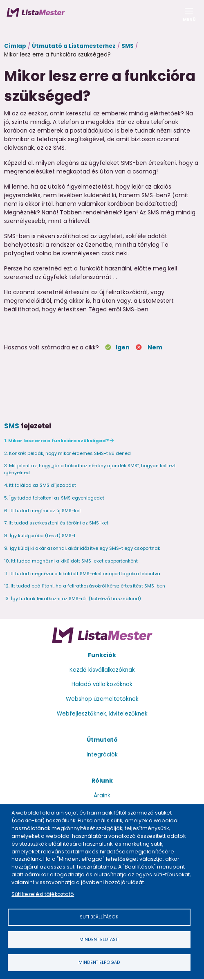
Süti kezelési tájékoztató (42, 894)
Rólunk (102, 780)
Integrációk (102, 754)
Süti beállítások (99, 917)
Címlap (15, 46)
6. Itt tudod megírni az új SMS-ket (42, 510)
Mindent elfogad (99, 962)
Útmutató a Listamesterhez (74, 46)
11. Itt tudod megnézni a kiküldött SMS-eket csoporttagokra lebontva (82, 573)
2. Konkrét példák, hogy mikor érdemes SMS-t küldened (67, 453)
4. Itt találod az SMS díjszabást (40, 485)
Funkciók (102, 655)
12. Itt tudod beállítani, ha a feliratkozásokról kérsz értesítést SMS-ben (84, 586)
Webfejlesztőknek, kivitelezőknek (102, 714)
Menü (189, 17)
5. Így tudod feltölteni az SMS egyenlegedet (54, 498)
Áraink (102, 795)
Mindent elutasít (99, 939)
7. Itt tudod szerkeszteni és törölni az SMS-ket (56, 523)
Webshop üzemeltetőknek (102, 699)
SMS (127, 46)
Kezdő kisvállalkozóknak (102, 670)
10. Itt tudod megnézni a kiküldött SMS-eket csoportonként (71, 561)
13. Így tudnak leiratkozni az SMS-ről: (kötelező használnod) (72, 598)
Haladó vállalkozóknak (102, 684)
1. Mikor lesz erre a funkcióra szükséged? (56, 440)
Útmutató (102, 740)
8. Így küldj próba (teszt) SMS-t (40, 535)
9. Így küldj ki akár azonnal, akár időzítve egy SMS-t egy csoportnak (82, 548)
